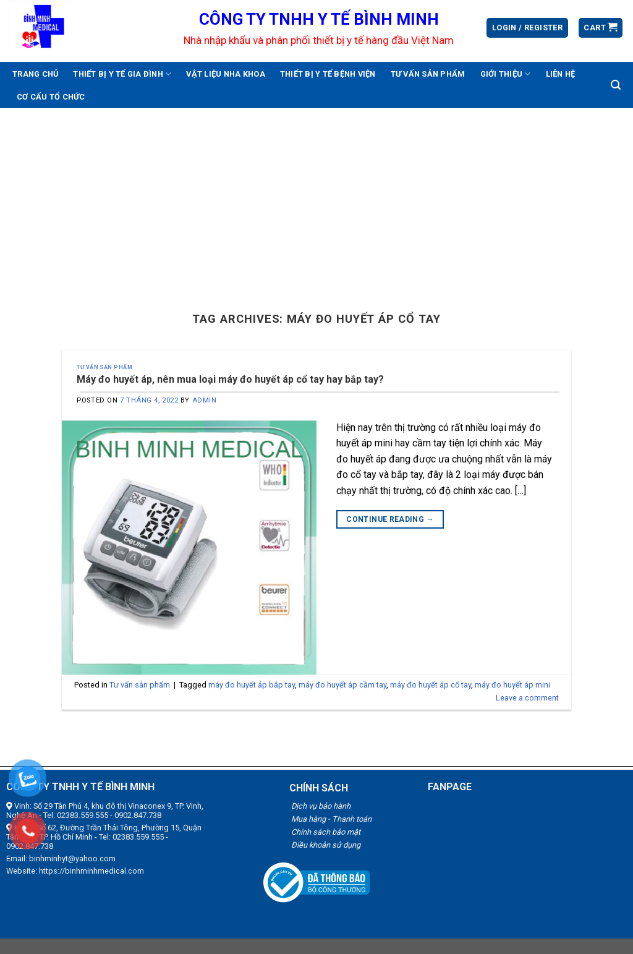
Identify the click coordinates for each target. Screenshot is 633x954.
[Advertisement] (316, 200)
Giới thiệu (505, 74)
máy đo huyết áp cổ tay (430, 684)
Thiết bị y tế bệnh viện (328, 74)
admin (204, 400)
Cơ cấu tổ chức (51, 96)
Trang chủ (35, 74)
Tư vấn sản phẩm (428, 74)
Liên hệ (561, 74)
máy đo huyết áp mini (512, 684)
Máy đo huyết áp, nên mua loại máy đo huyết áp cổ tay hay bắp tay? (230, 379)
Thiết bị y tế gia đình (122, 74)
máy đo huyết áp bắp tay (251, 684)
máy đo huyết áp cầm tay (342, 684)
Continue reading (390, 520)
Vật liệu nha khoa (225, 74)
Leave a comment (527, 697)
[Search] (616, 85)
